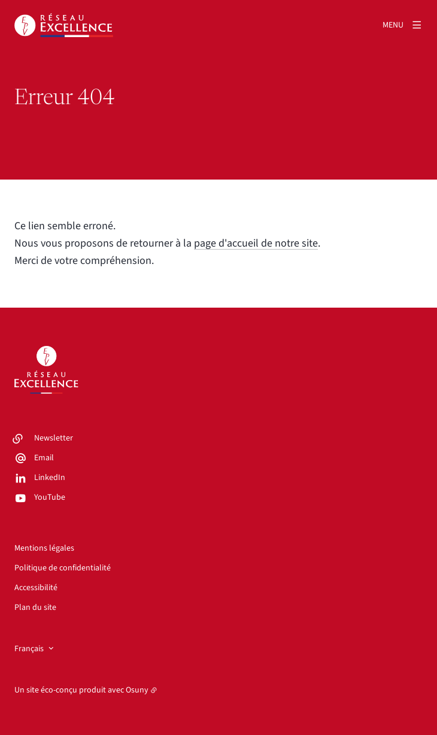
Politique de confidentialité (62, 568)
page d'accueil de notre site (256, 243)
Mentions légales (44, 548)
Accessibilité (35, 588)
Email (44, 458)
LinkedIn (49, 478)
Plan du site (35, 607)
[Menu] (403, 25)
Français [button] (29, 649)
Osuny (137, 690)
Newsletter (53, 438)
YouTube (49, 497)
